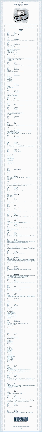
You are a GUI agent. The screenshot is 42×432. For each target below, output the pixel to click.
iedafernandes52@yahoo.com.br (17, 240)
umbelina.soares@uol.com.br (17, 64)
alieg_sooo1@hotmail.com (16, 34)
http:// (15, 38)
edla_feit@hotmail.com (16, 109)
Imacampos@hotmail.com (16, 118)
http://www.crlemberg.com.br (17, 182)
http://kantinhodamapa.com (17, 75)
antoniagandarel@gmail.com (17, 144)
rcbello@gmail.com (16, 405)
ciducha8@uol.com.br (16, 194)
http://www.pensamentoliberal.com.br (18, 169)
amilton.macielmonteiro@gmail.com (17, 151)
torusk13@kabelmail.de (16, 69)
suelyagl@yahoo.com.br (16, 234)
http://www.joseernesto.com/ (17, 321)
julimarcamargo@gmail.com (17, 189)
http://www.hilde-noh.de (16, 85)
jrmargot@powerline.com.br (17, 56)
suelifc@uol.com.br (16, 305)
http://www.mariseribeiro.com (17, 225)
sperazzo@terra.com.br (16, 274)
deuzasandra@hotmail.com (17, 44)
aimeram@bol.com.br (16, 200)
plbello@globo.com (16, 176)
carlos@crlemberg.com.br (16, 183)
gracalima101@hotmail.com (17, 252)
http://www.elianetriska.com (17, 136)
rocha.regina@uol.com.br (16, 257)
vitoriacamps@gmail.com (16, 39)
